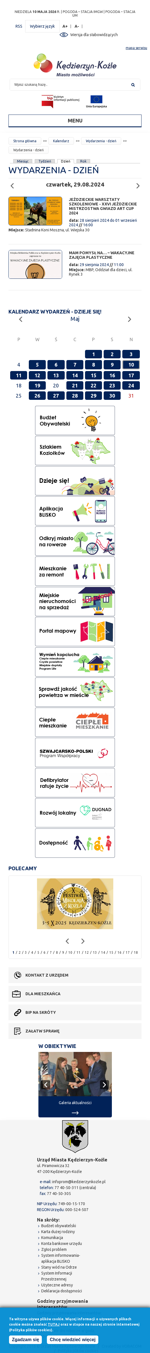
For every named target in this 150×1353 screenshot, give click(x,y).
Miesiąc (23, 161)
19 (37, 385)
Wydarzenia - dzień (101, 141)
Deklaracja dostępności (61, 1291)
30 (112, 395)
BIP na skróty (40, 1012)
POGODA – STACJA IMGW (83, 12)
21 (75, 385)
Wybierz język (42, 26)
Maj (75, 318)
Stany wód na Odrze (59, 1267)
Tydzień (44, 161)
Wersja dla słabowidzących (94, 34)
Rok (83, 161)
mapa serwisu (136, 48)
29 (93, 395)
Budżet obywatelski (58, 1225)
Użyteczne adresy (57, 1285)
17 (131, 375)
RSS (19, 26)
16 (112, 375)
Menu (75, 120)
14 (75, 375)
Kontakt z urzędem (46, 975)
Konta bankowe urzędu (61, 1243)
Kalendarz (61, 141)
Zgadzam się (25, 1340)
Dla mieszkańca (42, 994)
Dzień (66, 161)
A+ (65, 26)
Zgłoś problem (54, 1249)
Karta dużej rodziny (58, 1231)
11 (18, 375)
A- (77, 26)
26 (37, 395)
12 (37, 375)
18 (136, 952)
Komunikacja (52, 1237)
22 (93, 385)
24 (131, 385)
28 (75, 395)
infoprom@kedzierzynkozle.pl (79, 1181)
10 (131, 364)
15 (93, 375)
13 (56, 375)
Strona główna (24, 141)
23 (112, 385)
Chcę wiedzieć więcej (72, 1340)
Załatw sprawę (42, 1031)
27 (56, 395)
